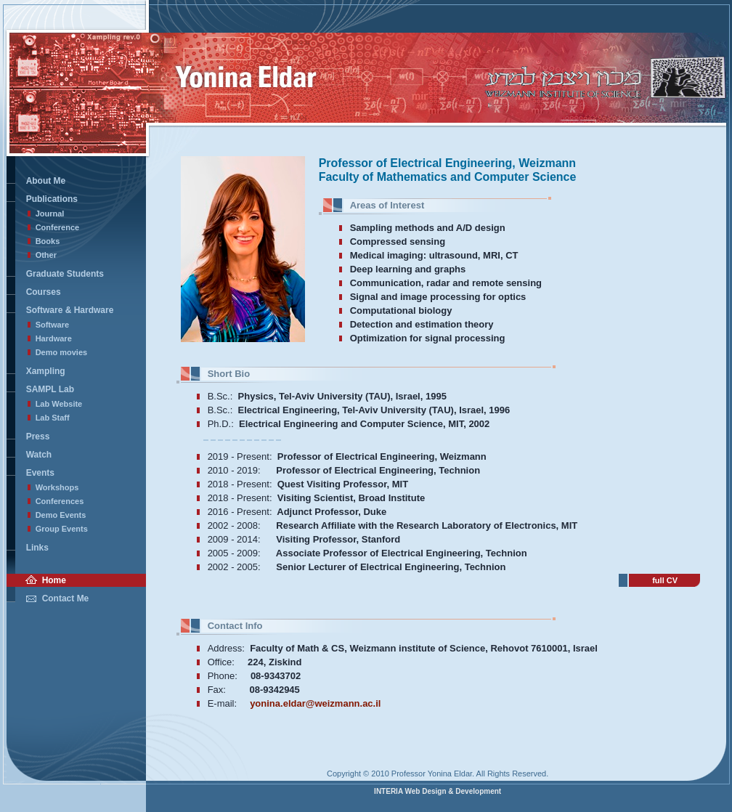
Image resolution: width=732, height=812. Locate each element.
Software (52, 324)
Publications (52, 199)
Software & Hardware (70, 310)
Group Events (62, 528)
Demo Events (61, 515)
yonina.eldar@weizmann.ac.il (315, 703)
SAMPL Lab (50, 389)
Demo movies (62, 352)
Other (46, 255)
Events (40, 473)
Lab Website (59, 403)
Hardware (54, 338)
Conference (58, 227)
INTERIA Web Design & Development (437, 791)
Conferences (60, 501)
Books (48, 241)
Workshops (57, 487)
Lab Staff (53, 417)
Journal (50, 213)
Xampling (45, 371)
